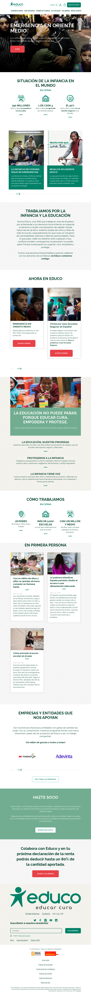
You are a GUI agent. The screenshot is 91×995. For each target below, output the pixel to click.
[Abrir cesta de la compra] (64, 5)
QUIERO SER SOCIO (45, 830)
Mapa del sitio (45, 982)
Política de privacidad (45, 964)
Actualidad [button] (55, 11)
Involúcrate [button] (76, 11)
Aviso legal (45, 960)
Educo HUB (35, 940)
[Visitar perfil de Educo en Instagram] (45, 920)
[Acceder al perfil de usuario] (60, 5)
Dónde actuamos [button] (43, 11)
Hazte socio (73, 5)
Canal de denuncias (45, 978)
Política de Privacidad (24, 936)
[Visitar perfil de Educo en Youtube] (51, 920)
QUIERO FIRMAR (24, 343)
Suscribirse (73, 931)
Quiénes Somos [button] (17, 11)
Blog (52, 5)
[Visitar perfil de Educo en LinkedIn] (56, 920)
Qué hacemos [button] (29, 11)
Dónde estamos (32, 914)
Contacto (46, 914)
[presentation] (11, 194)
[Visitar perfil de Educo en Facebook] (40, 920)
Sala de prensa (22, 940)
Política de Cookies (45, 973)
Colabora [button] (66, 11)
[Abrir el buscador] (57, 5)
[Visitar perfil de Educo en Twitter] (35, 920)
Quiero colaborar (45, 874)
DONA (17, 49)
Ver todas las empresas (45, 779)
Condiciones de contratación (45, 969)
